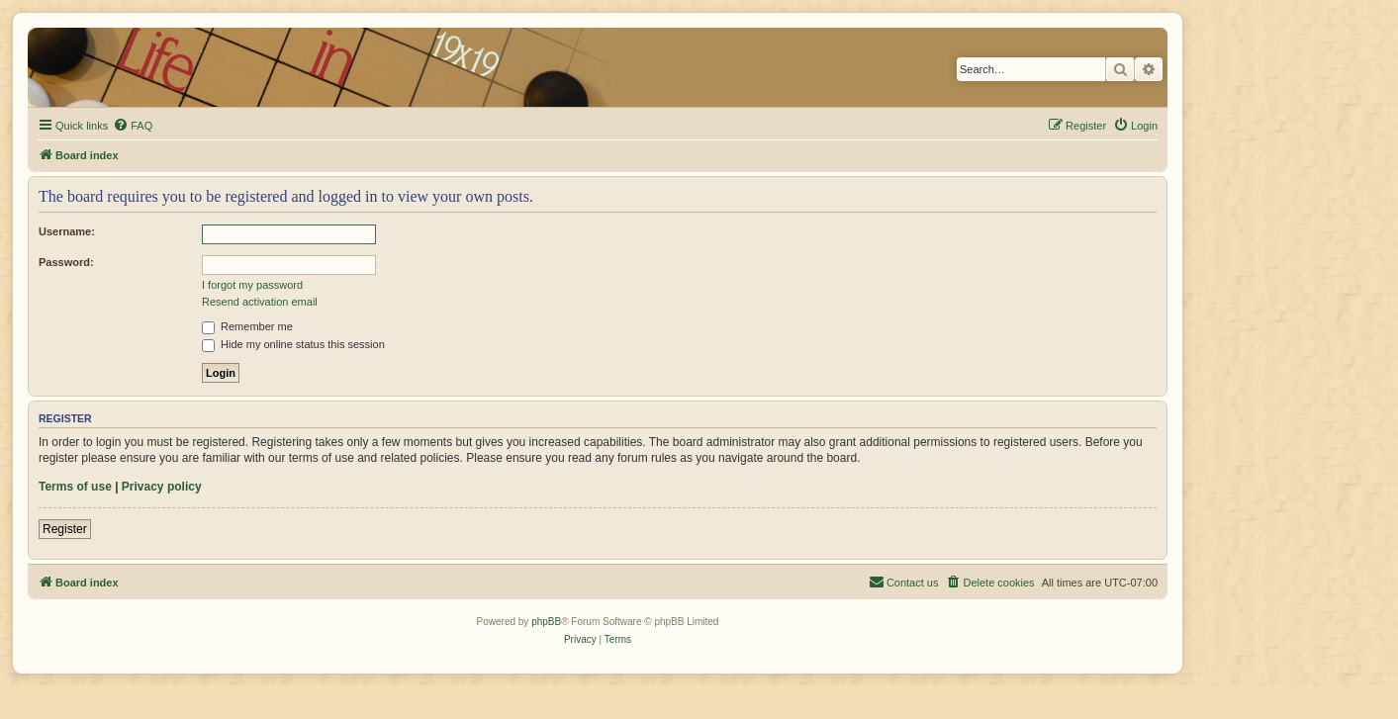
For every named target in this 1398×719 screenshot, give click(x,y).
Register (65, 529)
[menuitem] (132, 125)
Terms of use (75, 487)
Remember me (247, 326)
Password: (66, 262)
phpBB (546, 621)
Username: (67, 231)
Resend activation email (260, 302)
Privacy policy (162, 487)
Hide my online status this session (293, 344)
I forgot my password (252, 285)
